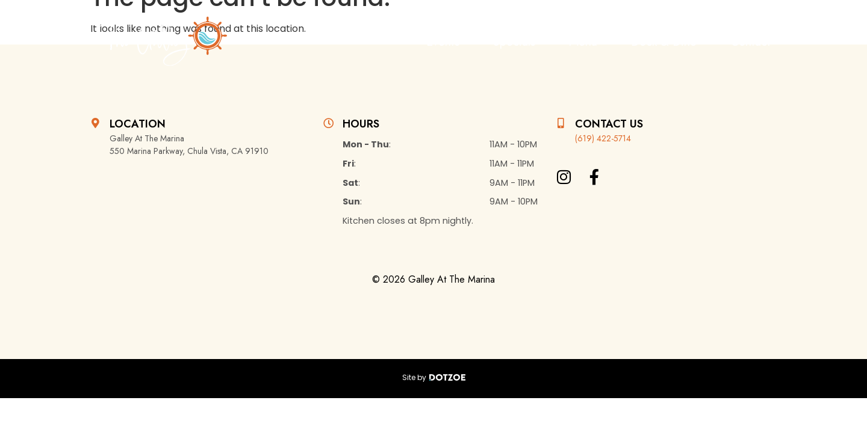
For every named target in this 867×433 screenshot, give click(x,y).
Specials (514, 42)
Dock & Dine (664, 42)
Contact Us (609, 124)
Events (442, 42)
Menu (583, 42)
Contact (750, 42)
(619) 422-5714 (603, 138)
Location (138, 124)
